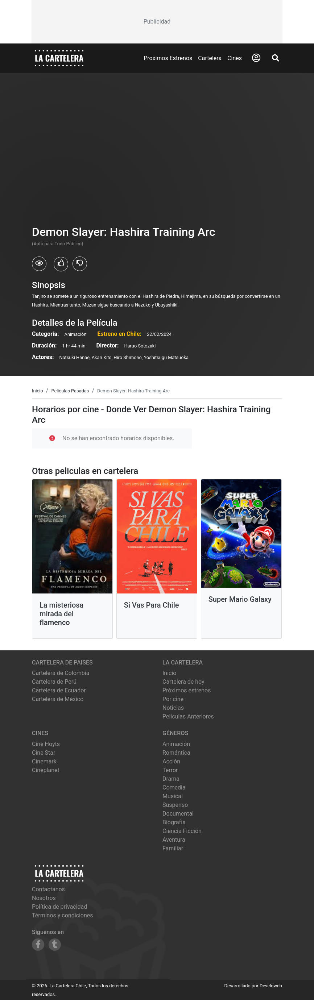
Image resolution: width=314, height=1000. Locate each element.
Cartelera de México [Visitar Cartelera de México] (57, 699)
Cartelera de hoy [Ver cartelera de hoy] (183, 681)
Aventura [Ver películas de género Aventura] (173, 839)
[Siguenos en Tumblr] (55, 944)
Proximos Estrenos (168, 58)
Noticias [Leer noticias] (173, 707)
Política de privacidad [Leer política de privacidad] (59, 906)
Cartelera (210, 58)
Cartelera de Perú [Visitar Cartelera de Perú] (54, 681)
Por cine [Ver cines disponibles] (172, 699)
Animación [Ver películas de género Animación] (176, 744)
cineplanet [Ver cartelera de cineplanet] (45, 770)
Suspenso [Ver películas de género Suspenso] (175, 804)
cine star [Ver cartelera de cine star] (43, 752)
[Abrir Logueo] (256, 58)
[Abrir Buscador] (275, 58)
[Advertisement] (157, 21)
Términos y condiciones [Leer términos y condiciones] (62, 915)
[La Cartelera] (59, 57)
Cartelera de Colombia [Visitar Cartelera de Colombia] (60, 673)
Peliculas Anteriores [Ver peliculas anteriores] (188, 716)
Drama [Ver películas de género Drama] (170, 778)
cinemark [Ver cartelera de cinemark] (44, 761)
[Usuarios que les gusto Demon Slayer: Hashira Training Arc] (61, 264)
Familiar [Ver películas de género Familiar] (172, 848)
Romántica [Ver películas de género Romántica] (176, 752)
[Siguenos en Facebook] (38, 944)
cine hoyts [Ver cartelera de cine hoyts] (46, 744)
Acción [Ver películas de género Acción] (171, 761)
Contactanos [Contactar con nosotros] (48, 889)
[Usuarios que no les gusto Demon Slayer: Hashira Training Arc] (80, 264)
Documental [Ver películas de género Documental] (178, 813)
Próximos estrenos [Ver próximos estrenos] (186, 690)
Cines (234, 58)
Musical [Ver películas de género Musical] (172, 796)
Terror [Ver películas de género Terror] (170, 770)
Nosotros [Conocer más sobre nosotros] (44, 898)
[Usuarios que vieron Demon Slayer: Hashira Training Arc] (39, 264)
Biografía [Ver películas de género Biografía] (174, 822)
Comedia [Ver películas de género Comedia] (174, 787)
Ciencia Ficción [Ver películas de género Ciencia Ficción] (182, 831)
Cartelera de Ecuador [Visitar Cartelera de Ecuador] (59, 690)
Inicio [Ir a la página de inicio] (169, 673)
